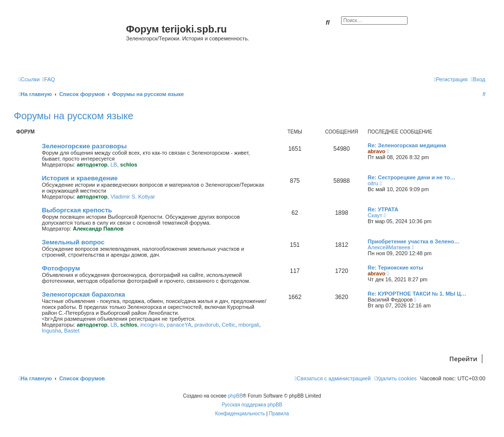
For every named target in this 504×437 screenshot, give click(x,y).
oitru (373, 183)
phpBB (235, 396)
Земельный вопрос (73, 242)
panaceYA (179, 325)
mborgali (248, 325)
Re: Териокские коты (395, 267)
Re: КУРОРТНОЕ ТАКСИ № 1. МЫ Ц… (417, 294)
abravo (376, 151)
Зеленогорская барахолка (83, 294)
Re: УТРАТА (383, 209)
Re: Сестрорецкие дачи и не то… (411, 177)
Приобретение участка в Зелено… (414, 241)
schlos (128, 165)
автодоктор (92, 165)
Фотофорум (61, 268)
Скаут (375, 215)
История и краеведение (80, 178)
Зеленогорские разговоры (84, 146)
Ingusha (51, 331)
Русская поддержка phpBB (251, 404)
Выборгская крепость (77, 210)
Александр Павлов (98, 229)
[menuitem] (48, 79)
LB (113, 165)
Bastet (71, 331)
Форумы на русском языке (73, 115)
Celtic (229, 325)
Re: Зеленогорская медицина (407, 145)
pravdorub (206, 325)
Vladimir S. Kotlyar (132, 197)
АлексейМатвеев (389, 247)
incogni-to (152, 325)
